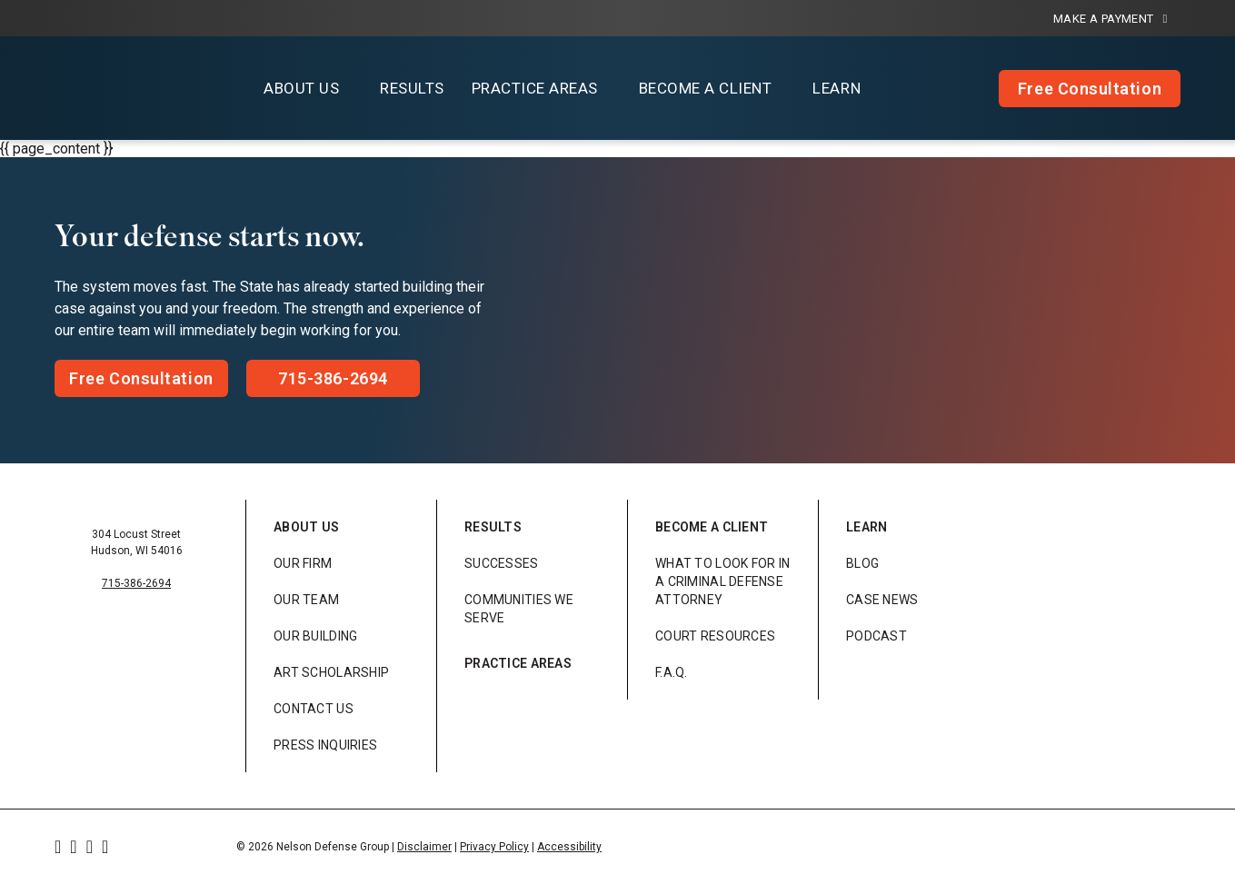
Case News (882, 599)
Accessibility (569, 846)
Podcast (876, 636)
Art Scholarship (331, 672)
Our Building (315, 636)
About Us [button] (301, 88)
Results (412, 88)
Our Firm (303, 563)
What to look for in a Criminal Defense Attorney (722, 581)
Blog (862, 563)
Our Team (306, 599)
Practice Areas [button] (535, 88)
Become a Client (711, 527)
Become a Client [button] (705, 88)
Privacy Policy (494, 846)
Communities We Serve (518, 608)
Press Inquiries (325, 745)
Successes (501, 563)
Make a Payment (1110, 18)
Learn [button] (836, 88)
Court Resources (715, 636)
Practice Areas (518, 663)
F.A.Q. (671, 672)
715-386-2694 (136, 583)
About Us (306, 527)
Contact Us (314, 708)
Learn (866, 527)
